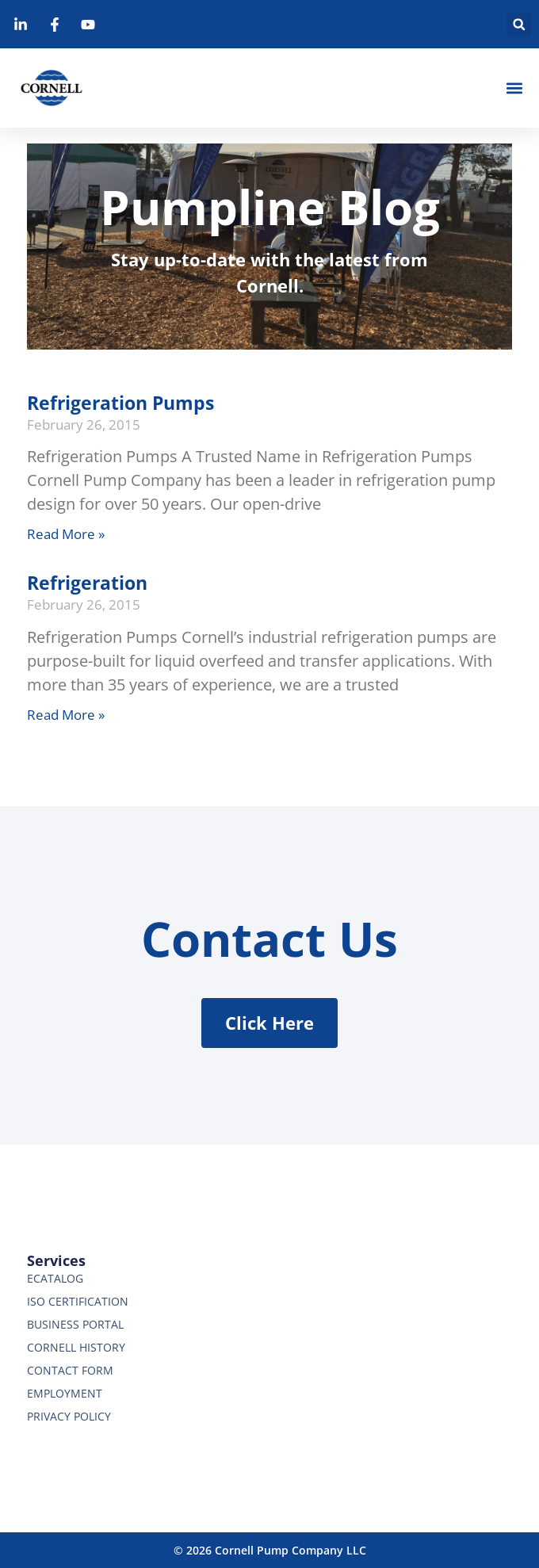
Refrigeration (87, 582)
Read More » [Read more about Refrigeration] (66, 715)
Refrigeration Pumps (120, 402)
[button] (519, 24)
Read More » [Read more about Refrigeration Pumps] (66, 534)
